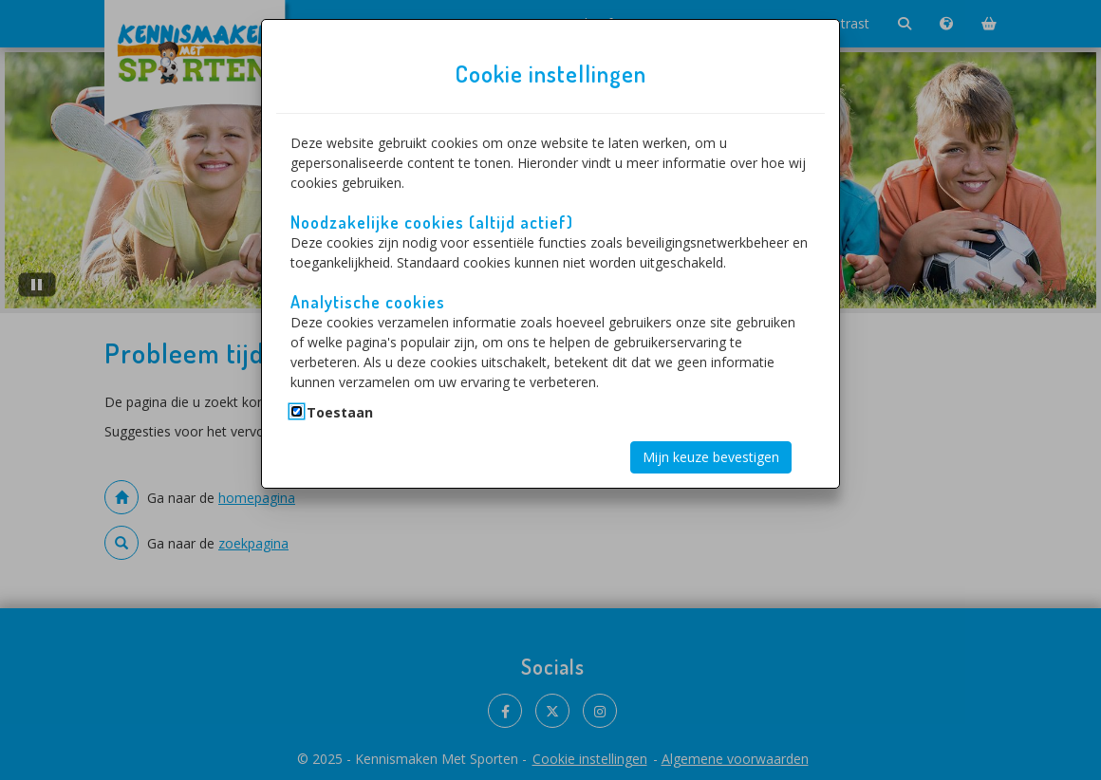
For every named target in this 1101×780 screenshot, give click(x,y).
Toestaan (340, 412)
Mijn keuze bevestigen (711, 457)
